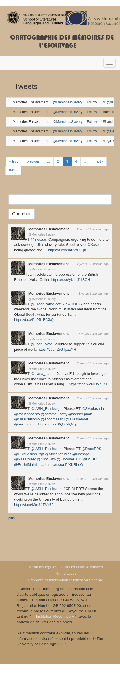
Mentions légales (42, 567)
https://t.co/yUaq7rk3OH (70, 279)
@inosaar (38, 239)
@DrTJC (89, 459)
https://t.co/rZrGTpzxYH (57, 349)
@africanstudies (58, 454)
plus (11, 518)
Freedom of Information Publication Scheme (65, 580)
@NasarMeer (25, 459)
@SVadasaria (93, 408)
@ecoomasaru (53, 419)
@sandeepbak (80, 414)
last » (13, 170)
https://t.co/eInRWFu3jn (67, 250)
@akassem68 (77, 419)
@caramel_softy (54, 414)
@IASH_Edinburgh (46, 408)
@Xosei (93, 244)
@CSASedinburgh (29, 454)
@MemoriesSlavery (42, 234)
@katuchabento (27, 414)
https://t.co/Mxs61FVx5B (34, 505)
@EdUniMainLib (27, 464)
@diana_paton (42, 373)
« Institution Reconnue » (53, 616)
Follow (92, 102)
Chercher (21, 213)
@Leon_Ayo (41, 344)
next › (99, 161)
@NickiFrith (46, 459)
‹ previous (32, 161)
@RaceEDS (91, 449)
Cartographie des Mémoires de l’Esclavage (62, 41)
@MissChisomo (27, 419)
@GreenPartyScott (46, 304)
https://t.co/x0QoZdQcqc (58, 424)
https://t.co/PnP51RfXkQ (34, 319)
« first (13, 161)
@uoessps (81, 454)
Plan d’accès (65, 573)
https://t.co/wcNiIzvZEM (88, 384)
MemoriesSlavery (69, 102)
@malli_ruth (24, 424)
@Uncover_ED (69, 459)
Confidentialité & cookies (82, 567)
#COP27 (75, 304)
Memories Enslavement (48, 229)
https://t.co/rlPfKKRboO (64, 464)
